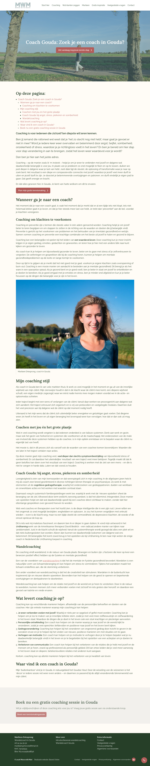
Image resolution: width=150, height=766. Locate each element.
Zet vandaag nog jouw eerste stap (73, 50)
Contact (131, 5)
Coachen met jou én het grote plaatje (41, 112)
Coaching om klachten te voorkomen (41, 105)
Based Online (54, 760)
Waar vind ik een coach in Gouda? (37, 125)
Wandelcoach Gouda (65, 743)
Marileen (85, 5)
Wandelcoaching (30, 118)
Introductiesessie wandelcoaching (70, 740)
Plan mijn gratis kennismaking (31, 190)
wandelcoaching (51, 560)
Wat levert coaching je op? (33, 121)
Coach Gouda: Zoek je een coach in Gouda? (40, 99)
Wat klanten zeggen (71, 5)
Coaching (56, 5)
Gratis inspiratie (98, 5)
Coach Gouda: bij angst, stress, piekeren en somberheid (50, 115)
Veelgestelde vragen (116, 5)
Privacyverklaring (104, 746)
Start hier (45, 5)
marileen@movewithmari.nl (26, 746)
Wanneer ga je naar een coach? (36, 102)
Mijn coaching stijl (29, 109)
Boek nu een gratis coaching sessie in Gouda (42, 128)
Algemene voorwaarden (107, 749)
